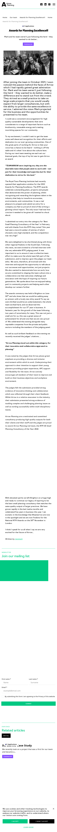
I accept (15, 821)
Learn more (28, 827)
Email (4, 687)
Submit (28, 704)
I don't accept (42, 821)
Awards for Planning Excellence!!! (32, 17)
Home (5, 17)
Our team (13, 17)
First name (6, 679)
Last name (33, 679)
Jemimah (19, 539)
